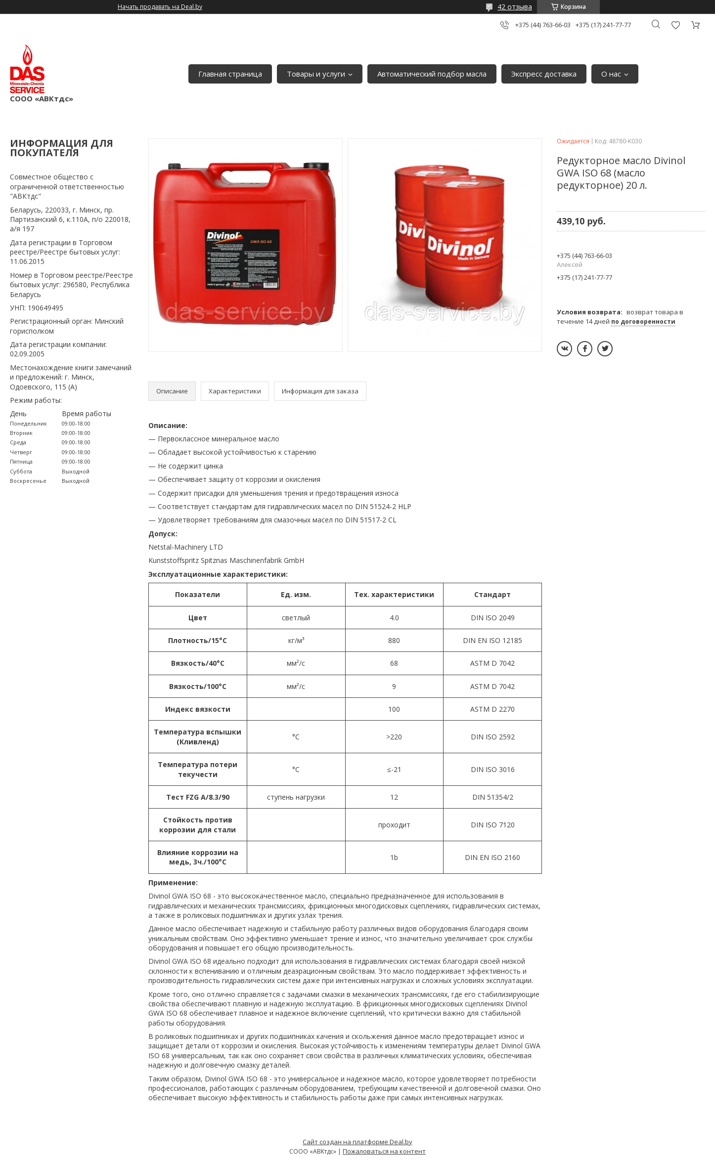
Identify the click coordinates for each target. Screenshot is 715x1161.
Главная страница (230, 74)
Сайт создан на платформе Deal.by (357, 1141)
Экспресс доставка (544, 74)
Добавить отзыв (675, 25)
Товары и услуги (316, 74)
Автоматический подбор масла (432, 74)
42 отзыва (514, 6)
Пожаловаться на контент (384, 1151)
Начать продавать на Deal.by (160, 6)
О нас (611, 74)
